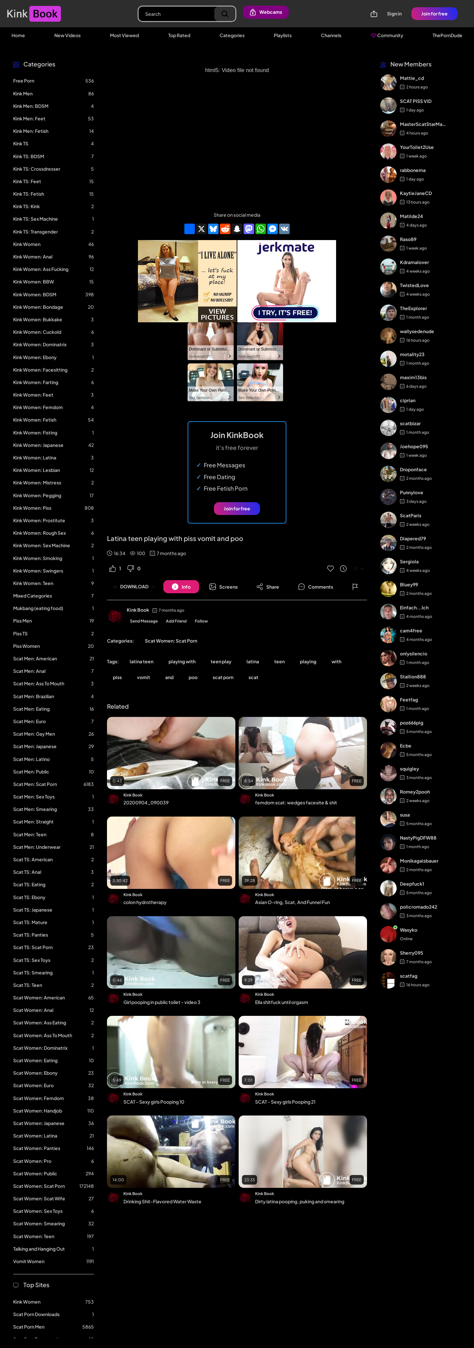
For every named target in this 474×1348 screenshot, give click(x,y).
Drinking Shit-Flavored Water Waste (162, 1201)
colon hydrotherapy (145, 902)
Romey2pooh (415, 792)
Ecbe (405, 745)
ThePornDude (447, 35)
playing (308, 661)
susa (405, 815)
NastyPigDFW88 (418, 838)
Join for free (434, 13)
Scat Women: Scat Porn (171, 641)
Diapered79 (413, 538)
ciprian (407, 400)
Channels (331, 35)
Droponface (413, 469)
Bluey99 (409, 584)
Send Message (144, 621)
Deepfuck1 (412, 884)
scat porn (223, 677)
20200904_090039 (146, 802)
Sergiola (409, 561)
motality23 (412, 354)
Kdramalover (414, 262)
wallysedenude (417, 331)
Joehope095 (414, 446)
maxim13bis (413, 377)
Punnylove (411, 492)
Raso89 (408, 239)
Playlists (283, 35)
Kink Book (138, 610)
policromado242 (418, 907)
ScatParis (410, 515)
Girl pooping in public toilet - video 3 (161, 1002)
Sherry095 (411, 953)
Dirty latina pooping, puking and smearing (299, 1201)
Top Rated (179, 35)
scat (253, 677)
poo (193, 677)
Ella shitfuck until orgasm (281, 1002)
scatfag (408, 976)
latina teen (141, 661)
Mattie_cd (412, 78)
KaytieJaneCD (416, 193)
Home (18, 35)
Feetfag (409, 699)
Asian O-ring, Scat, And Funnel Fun (292, 902)
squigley (409, 769)
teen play (221, 661)
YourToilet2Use (417, 147)
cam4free (411, 630)
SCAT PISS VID (416, 101)
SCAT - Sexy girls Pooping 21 (285, 1102)
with (336, 661)
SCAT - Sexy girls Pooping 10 (153, 1102)
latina (253, 661)
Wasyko (408, 930)
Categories (232, 35)
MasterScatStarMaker (423, 124)
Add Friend (176, 621)
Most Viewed (124, 35)
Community (387, 35)
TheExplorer (413, 308)
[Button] (181, 586)
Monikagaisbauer (419, 861)
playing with (182, 661)
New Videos (67, 35)
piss (117, 677)
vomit (143, 677)
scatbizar (410, 423)
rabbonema (413, 170)
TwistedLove (414, 285)
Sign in (394, 13)
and (169, 677)
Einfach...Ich (414, 607)
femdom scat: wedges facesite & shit (296, 802)
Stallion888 (413, 676)
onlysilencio (413, 653)
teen (279, 661)
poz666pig (411, 722)
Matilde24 (411, 216)
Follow (201, 621)
